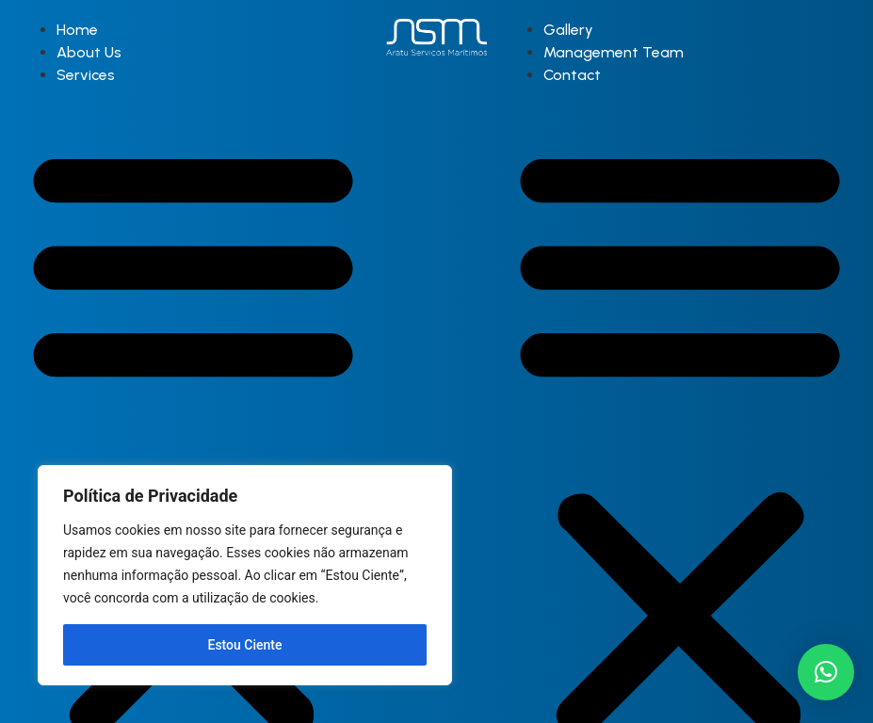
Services (86, 75)
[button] (826, 672)
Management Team (613, 52)
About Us (89, 52)
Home (77, 30)
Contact (572, 75)
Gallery (568, 30)
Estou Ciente (245, 644)
